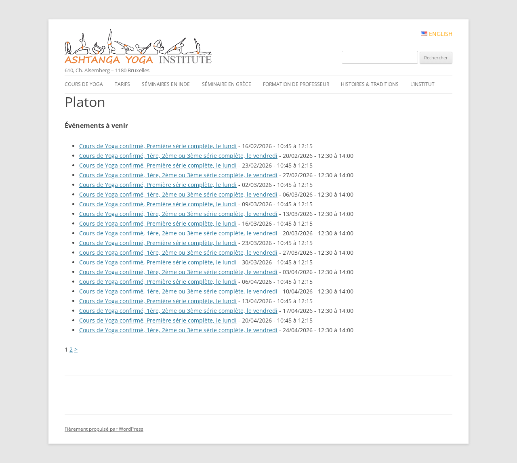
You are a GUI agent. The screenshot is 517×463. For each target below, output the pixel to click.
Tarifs (122, 84)
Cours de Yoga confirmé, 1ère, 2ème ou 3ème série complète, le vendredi (178, 155)
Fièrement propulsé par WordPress (104, 428)
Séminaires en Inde (166, 84)
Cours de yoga (84, 84)
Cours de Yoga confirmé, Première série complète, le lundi (158, 146)
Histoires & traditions (370, 84)
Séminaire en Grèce (226, 84)
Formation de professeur (296, 84)
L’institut (422, 84)
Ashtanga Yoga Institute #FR (152, 47)
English (436, 34)
